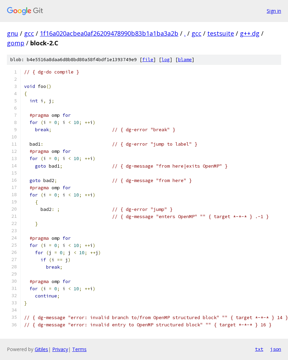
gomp (15, 43)
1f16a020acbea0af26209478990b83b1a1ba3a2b (109, 33)
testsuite (220, 33)
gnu (12, 33)
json (275, 349)
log (166, 60)
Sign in (274, 11)
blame (185, 60)
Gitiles (41, 349)
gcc (29, 33)
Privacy (60, 349)
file (147, 60)
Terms (79, 349)
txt (259, 349)
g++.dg (249, 33)
